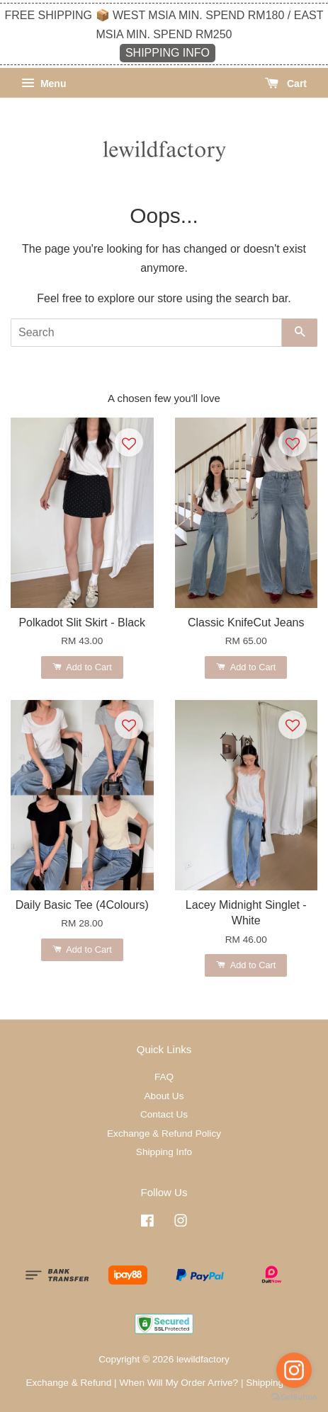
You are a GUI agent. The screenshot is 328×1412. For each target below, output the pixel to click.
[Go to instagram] (294, 1370)
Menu (43, 83)
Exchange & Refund (68, 1382)
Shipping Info (164, 1152)
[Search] (146, 332)
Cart (286, 83)
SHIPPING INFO (167, 53)
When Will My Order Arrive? (178, 1382)
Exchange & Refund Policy (164, 1133)
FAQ (164, 1077)
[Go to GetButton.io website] (294, 1397)
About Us (164, 1096)
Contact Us (164, 1114)
